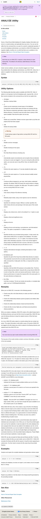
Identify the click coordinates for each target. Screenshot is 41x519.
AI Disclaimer (4, 514)
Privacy (31, 514)
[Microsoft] (20, 2)
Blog (19, 514)
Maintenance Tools (6, 501)
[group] (20, 84)
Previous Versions (10, 16)
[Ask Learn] (36, 16)
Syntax (3, 31)
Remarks (4, 34)
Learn (2, 16)
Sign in (38, 1)
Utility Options (5, 33)
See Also (4, 38)
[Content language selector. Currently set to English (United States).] (8, 511)
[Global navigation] (1, 2)
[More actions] (38, 16)
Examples (4, 36)
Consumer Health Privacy (6, 517)
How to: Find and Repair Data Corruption (19, 52)
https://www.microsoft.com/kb (23, 375)
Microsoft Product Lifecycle (10, 7)
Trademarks (25, 517)
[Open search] (34, 2)
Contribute (25, 514)
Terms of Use (18, 517)
